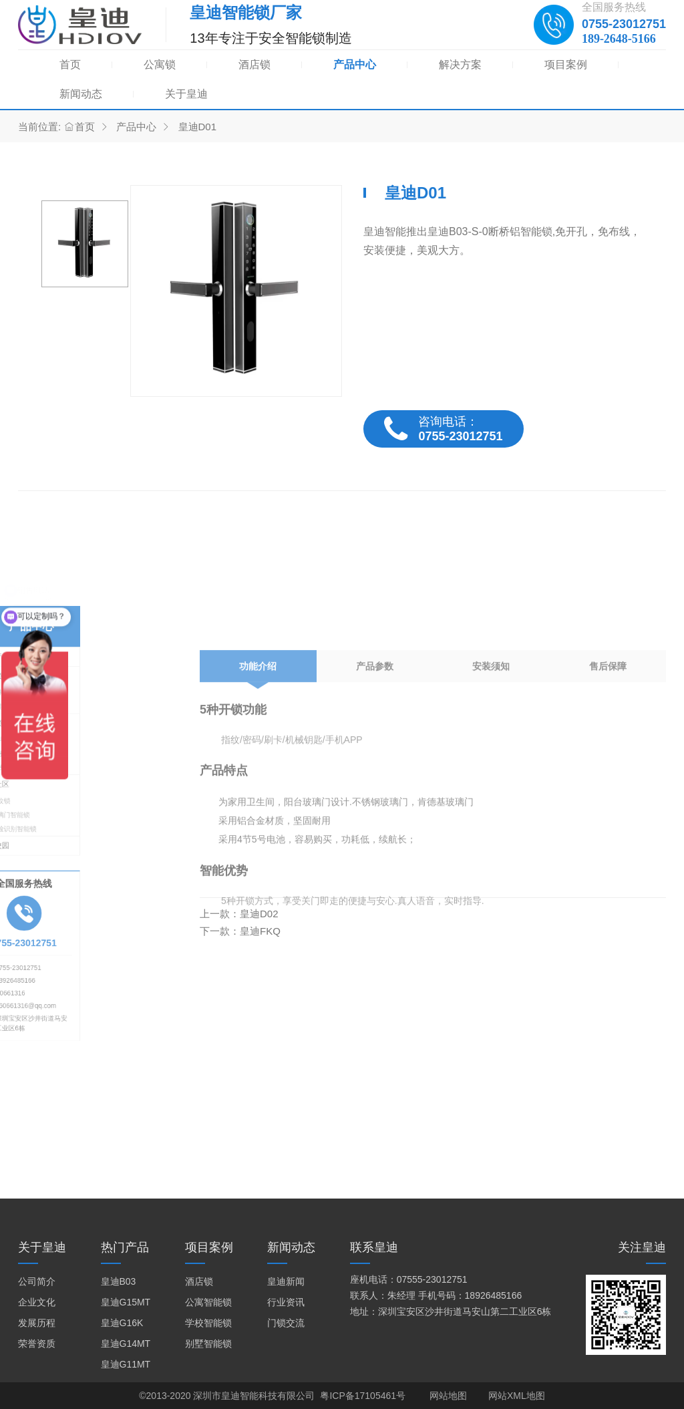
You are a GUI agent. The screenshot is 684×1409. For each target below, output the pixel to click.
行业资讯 (286, 1302)
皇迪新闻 (286, 1281)
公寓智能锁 (208, 1302)
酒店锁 (254, 64)
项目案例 (565, 64)
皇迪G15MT (126, 1302)
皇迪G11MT (126, 1364)
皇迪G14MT (126, 1343)
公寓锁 (160, 64)
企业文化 (36, 1302)
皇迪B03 (118, 1281)
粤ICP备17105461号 (362, 1395)
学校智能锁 (208, 1322)
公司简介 (36, 1281)
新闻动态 (80, 94)
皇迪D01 (197, 127)
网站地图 (448, 1395)
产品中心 (354, 64)
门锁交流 (286, 1322)
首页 (70, 64)
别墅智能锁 (208, 1343)
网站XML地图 (516, 1395)
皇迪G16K (122, 1322)
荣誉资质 (36, 1343)
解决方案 (460, 64)
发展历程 (36, 1322)
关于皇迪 (186, 94)
